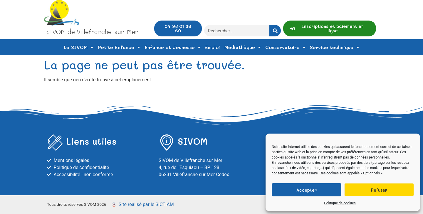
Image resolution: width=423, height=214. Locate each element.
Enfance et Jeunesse (173, 47)
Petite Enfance (119, 47)
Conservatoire (285, 47)
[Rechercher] (275, 30)
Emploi (212, 47)
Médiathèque (242, 47)
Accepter (306, 190)
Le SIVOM (78, 47)
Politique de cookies (339, 203)
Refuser (379, 190)
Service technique (334, 47)
